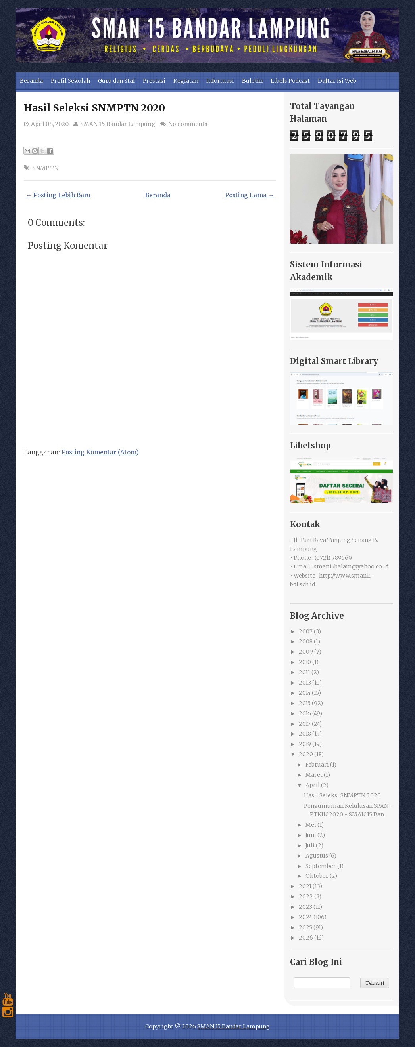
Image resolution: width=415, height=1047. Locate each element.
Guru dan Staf (116, 80)
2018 (305, 733)
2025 (305, 927)
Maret (314, 774)
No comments (187, 124)
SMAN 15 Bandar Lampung (118, 124)
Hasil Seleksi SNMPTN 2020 (94, 107)
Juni (310, 835)
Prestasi (154, 80)
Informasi (220, 80)
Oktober (317, 875)
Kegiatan (185, 80)
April (312, 785)
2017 (305, 723)
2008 (306, 641)
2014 (305, 692)
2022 (306, 896)
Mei (310, 824)
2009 (306, 651)
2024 (305, 917)
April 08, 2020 (50, 124)
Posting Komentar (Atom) (100, 452)
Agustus (316, 855)
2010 (305, 662)
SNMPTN (45, 168)
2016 (305, 713)
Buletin (252, 80)
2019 (305, 744)
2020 (306, 754)
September (320, 866)
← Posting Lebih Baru (58, 195)
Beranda (31, 80)
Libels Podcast (290, 80)
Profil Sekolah (70, 80)
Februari (317, 764)
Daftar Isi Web (337, 80)
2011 (304, 672)
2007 (306, 631)
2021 (305, 886)
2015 (305, 703)
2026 (306, 937)
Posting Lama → (249, 195)
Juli (310, 845)
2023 (305, 906)
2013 (305, 682)
